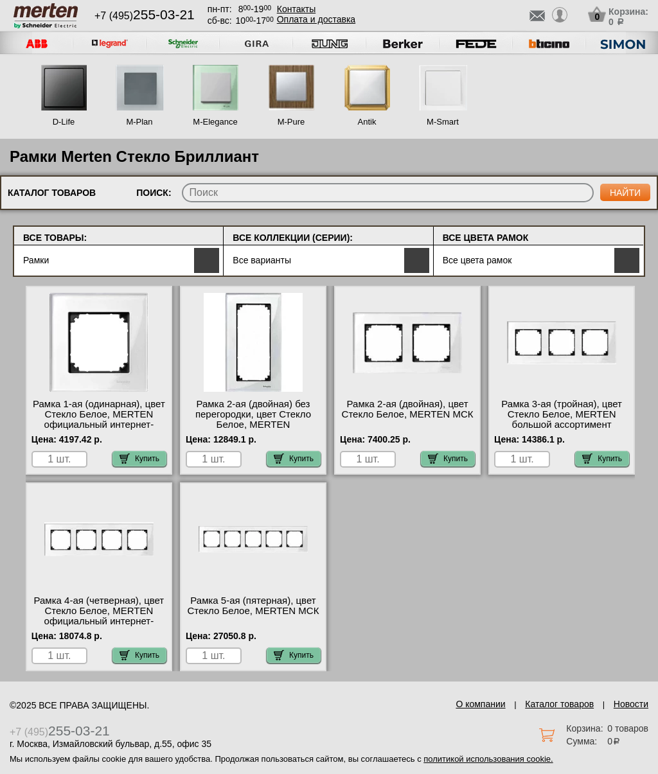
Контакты (296, 9)
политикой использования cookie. (488, 759)
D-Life (64, 122)
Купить (139, 458)
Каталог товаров (559, 704)
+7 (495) (144, 15)
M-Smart (443, 122)
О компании (480, 704)
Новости (631, 704)
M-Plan (139, 122)
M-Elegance (215, 122)
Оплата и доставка (316, 19)
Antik (367, 122)
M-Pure (291, 122)
